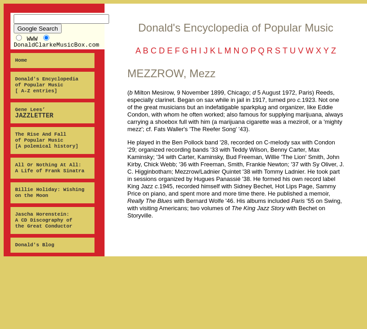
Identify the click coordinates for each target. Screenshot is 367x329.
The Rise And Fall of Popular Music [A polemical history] (47, 140)
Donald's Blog (34, 245)
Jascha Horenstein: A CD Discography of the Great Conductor (43, 220)
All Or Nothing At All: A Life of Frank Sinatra (49, 168)
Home (21, 60)
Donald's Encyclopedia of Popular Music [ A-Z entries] (47, 85)
